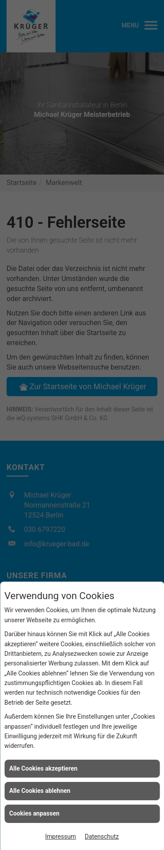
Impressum (60, 836)
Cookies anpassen (34, 813)
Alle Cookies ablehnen (39, 790)
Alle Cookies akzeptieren (43, 768)
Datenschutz (102, 836)
